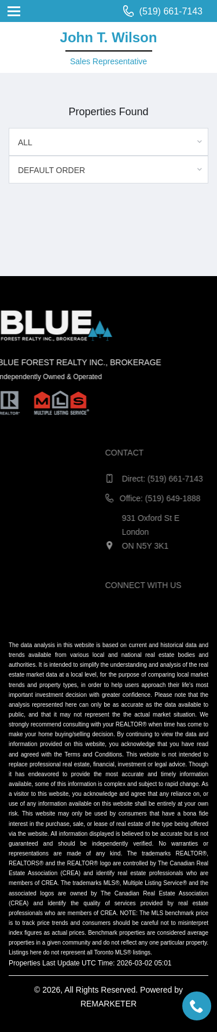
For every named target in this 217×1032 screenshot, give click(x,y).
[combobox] (108, 142)
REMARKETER (108, 1003)
